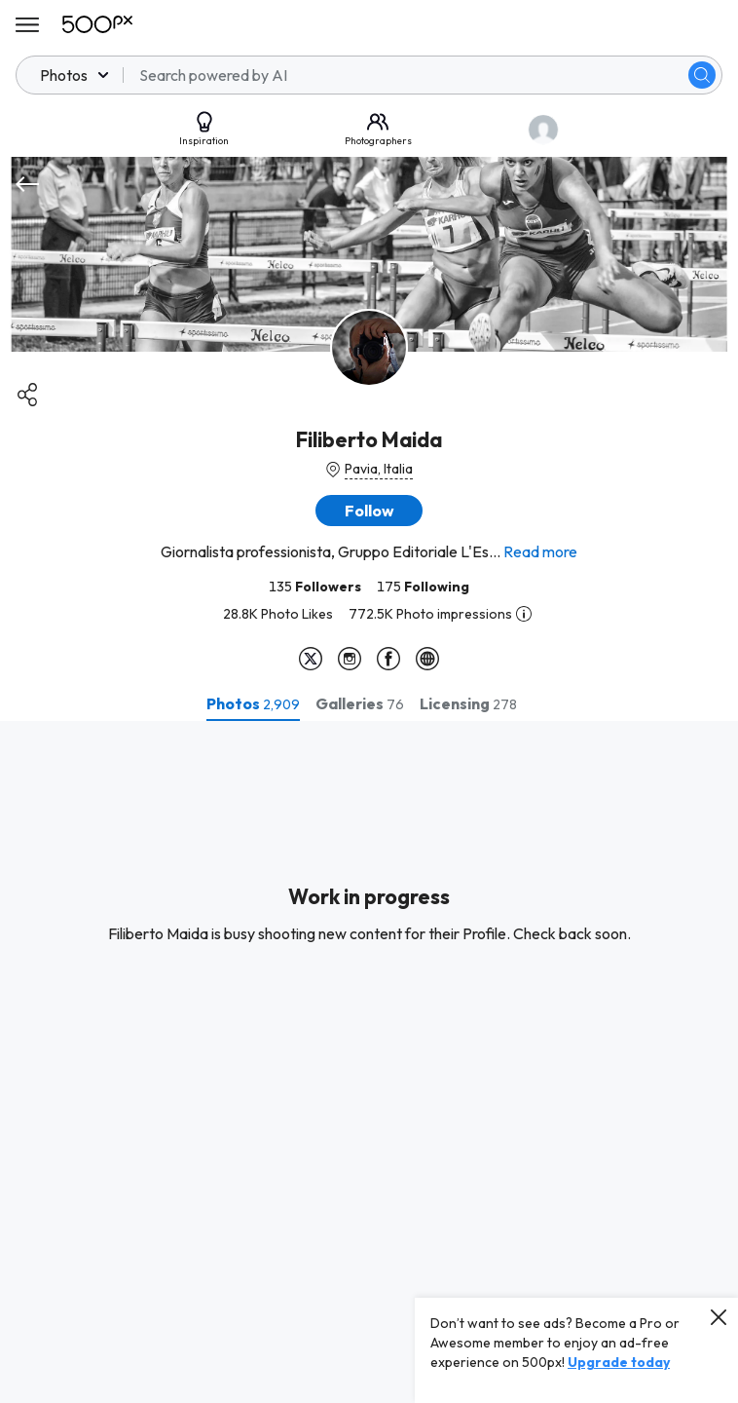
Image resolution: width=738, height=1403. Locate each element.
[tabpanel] (369, 1062)
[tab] (253, 703)
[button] (369, 510)
